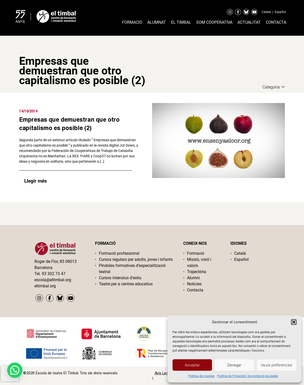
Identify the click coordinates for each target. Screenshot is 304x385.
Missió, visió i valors (199, 262)
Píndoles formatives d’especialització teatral (132, 268)
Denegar (234, 365)
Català (266, 12)
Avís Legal (163, 373)
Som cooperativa (214, 22)
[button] (293, 322)
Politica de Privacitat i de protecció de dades (247, 376)
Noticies (194, 283)
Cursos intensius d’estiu (120, 277)
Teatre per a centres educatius (126, 283)
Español (280, 12)
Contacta (276, 22)
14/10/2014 (28, 111)
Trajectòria (196, 271)
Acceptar (192, 365)
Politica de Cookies (201, 376)
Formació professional (119, 253)
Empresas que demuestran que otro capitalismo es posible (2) (69, 123)
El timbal (181, 22)
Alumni (193, 277)
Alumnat (156, 22)
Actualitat (249, 22)
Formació (132, 22)
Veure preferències (276, 365)
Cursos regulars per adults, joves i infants (136, 259)
